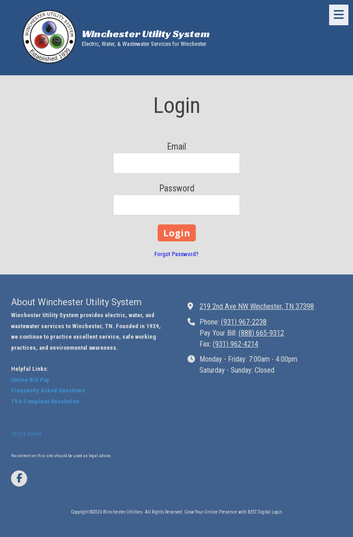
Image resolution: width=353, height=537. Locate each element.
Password (176, 188)
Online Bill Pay (30, 379)
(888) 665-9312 (261, 333)
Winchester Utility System (146, 33)
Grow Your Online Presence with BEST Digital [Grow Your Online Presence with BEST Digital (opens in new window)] (227, 512)
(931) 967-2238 (244, 322)
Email (176, 146)
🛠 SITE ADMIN (26, 433)
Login (277, 512)
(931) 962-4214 (235, 344)
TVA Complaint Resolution (45, 401)
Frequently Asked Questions (48, 390)
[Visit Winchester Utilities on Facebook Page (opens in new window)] (19, 478)
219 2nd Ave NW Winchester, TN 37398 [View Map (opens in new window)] (256, 306)
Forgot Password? (176, 254)
